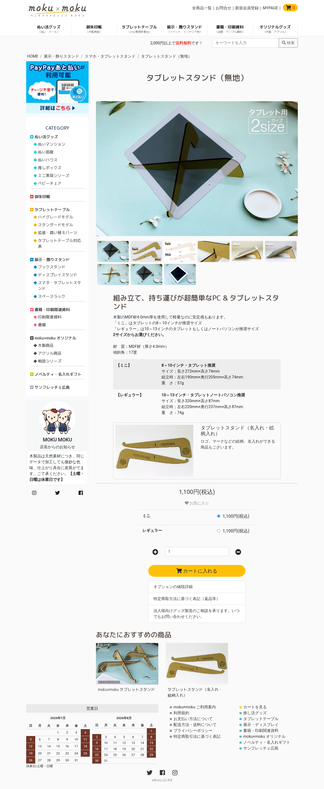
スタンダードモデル (55, 224)
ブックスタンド (51, 267)
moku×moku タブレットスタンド (126, 689)
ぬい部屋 (46, 152)
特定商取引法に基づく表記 (197, 736)
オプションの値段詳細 (173, 586)
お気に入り (197, 503)
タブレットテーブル (139, 29)
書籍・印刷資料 (230, 29)
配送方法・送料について (195, 724)
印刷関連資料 (49, 317)
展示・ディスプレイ (260, 724)
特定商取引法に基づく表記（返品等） (186, 598)
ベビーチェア (49, 183)
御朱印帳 (94, 29)
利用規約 (181, 713)
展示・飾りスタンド (184, 29)
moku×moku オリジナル (55, 338)
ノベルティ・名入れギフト (58, 374)
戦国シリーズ (49, 361)
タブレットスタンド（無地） (166, 56)
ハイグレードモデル (55, 217)
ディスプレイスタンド (57, 274)
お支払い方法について (193, 718)
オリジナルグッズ (275, 29)
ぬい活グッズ (48, 29)
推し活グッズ (255, 713)
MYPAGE (270, 8)
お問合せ (223, 8)
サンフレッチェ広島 (52, 387)
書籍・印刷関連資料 (52, 309)
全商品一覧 (202, 8)
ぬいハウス (48, 160)
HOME (32, 56)
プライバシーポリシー (193, 730)
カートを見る (255, 707)
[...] (245, 43)
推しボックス (49, 167)
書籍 (42, 324)
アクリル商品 (49, 353)
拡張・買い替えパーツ (57, 232)
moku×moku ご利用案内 (195, 707)
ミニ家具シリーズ (53, 175)
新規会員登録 (247, 8)
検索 (288, 42)
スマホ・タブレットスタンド (110, 56)
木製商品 (46, 345)
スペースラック (51, 296)
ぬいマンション (51, 144)
